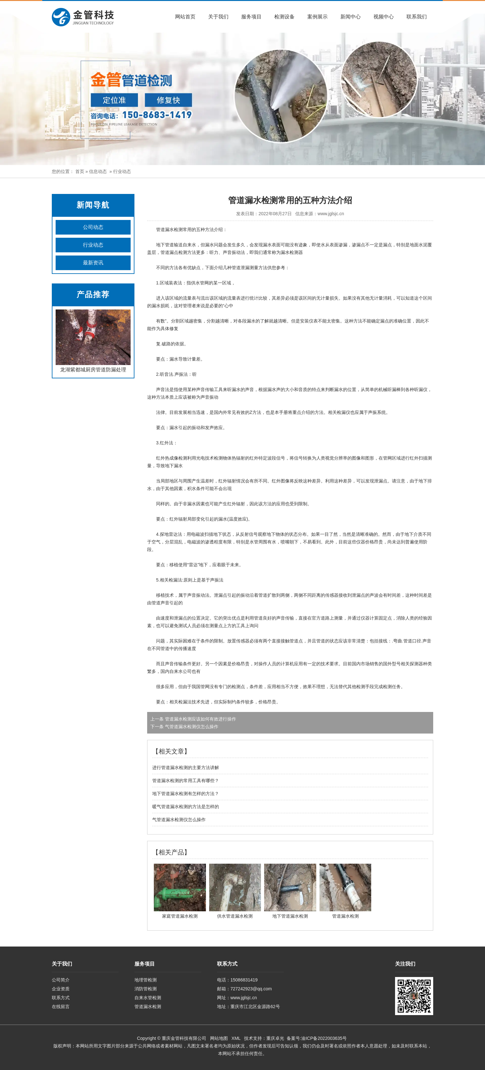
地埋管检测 (145, 979)
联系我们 (416, 16)
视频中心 (383, 16)
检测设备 (284, 16)
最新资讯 (93, 262)
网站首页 (185, 16)
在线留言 (61, 1006)
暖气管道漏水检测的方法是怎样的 (185, 806)
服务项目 (251, 16)
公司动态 (93, 227)
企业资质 (61, 988)
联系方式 (61, 997)
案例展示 (317, 16)
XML (235, 1038)
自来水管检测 (147, 997)
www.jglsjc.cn (331, 213)
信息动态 (98, 171)
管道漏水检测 (147, 1006)
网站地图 (219, 1038)
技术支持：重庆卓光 (264, 1038)
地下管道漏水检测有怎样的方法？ (185, 793)
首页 (79, 171)
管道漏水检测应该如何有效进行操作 (200, 718)
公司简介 (61, 979)
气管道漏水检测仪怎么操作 (191, 726)
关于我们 (218, 16)
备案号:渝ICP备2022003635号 (317, 1038)
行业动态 (93, 245)
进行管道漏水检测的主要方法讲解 (185, 767)
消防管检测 (145, 988)
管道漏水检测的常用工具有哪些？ (185, 780)
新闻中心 (350, 16)
